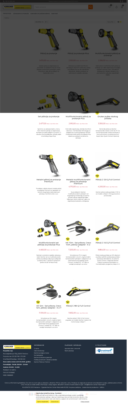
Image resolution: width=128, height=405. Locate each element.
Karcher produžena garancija (43, 357)
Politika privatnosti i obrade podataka (45, 360)
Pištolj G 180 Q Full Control (78, 306)
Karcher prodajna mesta (41, 353)
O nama (36, 348)
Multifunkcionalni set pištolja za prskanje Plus (49, 244)
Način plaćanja (69, 351)
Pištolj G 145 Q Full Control (108, 243)
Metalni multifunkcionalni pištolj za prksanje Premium (78, 182)
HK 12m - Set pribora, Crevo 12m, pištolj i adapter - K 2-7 (48, 307)
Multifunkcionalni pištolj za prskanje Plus (78, 117)
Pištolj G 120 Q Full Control (108, 180)
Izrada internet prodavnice (90, 387)
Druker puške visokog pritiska (108, 117)
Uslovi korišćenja (39, 351)
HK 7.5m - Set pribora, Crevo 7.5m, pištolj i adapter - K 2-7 (78, 245)
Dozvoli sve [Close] (54, 401)
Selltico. (102, 387)
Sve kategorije (38, 355)
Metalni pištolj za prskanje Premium (49, 181)
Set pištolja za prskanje (48, 116)
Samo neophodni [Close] (42, 401)
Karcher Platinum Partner (42, 362)
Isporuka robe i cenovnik (72, 348)
